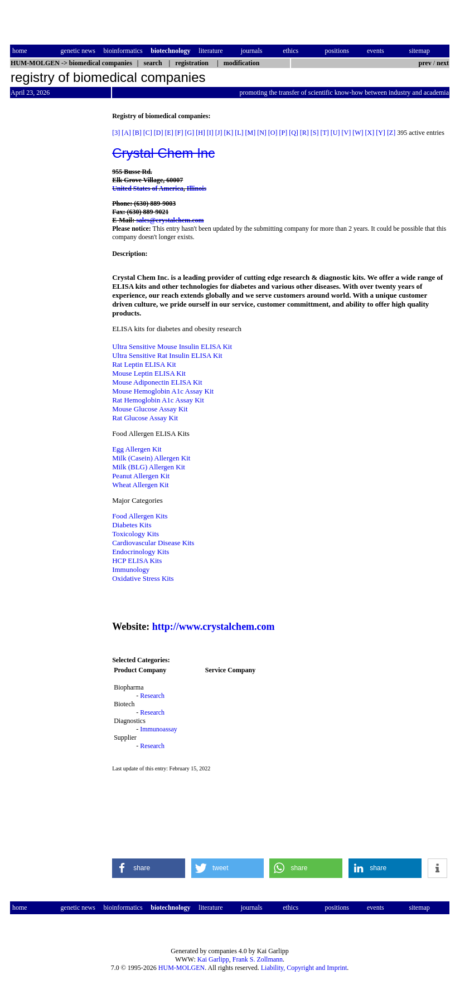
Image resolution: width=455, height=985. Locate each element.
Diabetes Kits (131, 525)
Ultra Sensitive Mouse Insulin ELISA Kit (172, 346)
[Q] (293, 133)
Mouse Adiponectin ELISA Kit (157, 382)
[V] (346, 133)
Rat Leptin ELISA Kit (144, 364)
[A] (126, 133)
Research (152, 696)
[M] (250, 133)
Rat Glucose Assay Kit (145, 418)
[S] (315, 133)
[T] (325, 133)
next (443, 63)
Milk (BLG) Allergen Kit (148, 467)
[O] (273, 133)
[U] (335, 133)
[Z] (391, 133)
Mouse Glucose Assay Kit (149, 409)
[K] (229, 133)
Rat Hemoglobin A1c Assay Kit (158, 400)
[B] (137, 133)
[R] (304, 133)
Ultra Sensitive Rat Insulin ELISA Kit (167, 355)
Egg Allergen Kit (137, 449)
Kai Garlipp (213, 959)
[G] (189, 133)
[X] (370, 133)
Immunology (130, 569)
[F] (179, 133)
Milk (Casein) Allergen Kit (151, 458)
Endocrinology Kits (140, 551)
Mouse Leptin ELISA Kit (149, 373)
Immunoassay (158, 729)
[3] (116, 133)
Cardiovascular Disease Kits (153, 542)
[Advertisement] (56, 279)
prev (425, 63)
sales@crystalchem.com (170, 220)
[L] (239, 133)
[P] (283, 133)
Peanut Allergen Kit (141, 476)
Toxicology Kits (135, 534)
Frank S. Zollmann (258, 959)
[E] (168, 133)
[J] (218, 133)
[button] (148, 868)
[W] (357, 133)
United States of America (147, 188)
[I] (210, 133)
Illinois (196, 188)
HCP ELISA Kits (137, 560)
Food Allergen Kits (139, 516)
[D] (158, 133)
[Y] (380, 133)
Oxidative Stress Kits (143, 578)
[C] (147, 133)
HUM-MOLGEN (181, 968)
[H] (200, 133)
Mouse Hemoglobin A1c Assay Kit (163, 391)
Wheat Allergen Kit (140, 485)
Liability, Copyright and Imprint (304, 968)
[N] (262, 133)
